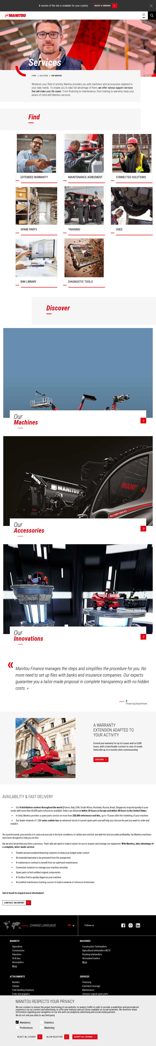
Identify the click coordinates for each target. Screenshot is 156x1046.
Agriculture (17, 946)
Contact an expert (17, 903)
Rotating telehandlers (92, 954)
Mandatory (25, 1022)
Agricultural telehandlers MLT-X (96, 950)
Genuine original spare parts (95, 994)
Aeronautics (18, 962)
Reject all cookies (29, 1036)
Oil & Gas (16, 958)
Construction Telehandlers (94, 946)
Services (84, 976)
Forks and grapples (21, 994)
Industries (16, 954)
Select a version (105, 5)
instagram (129, 925)
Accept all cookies (86, 1036)
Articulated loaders (91, 958)
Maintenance (88, 990)
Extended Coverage (91, 986)
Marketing (49, 1027)
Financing (86, 982)
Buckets (16, 982)
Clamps (15, 986)
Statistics (49, 1022)
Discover (101, 759)
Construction (18, 950)
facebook (121, 925)
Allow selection (57, 1036)
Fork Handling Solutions (23, 990)
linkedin (136, 925)
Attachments (17, 976)
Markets (14, 941)
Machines (85, 941)
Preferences (26, 1027)
